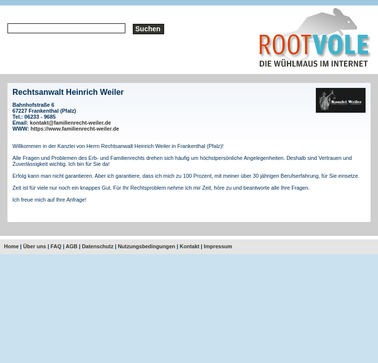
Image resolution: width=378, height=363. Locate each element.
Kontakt (189, 246)
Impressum (218, 246)
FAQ (56, 246)
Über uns (34, 246)
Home (11, 246)
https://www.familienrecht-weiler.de (75, 129)
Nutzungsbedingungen (146, 246)
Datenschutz (97, 246)
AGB (72, 246)
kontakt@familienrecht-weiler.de (70, 123)
